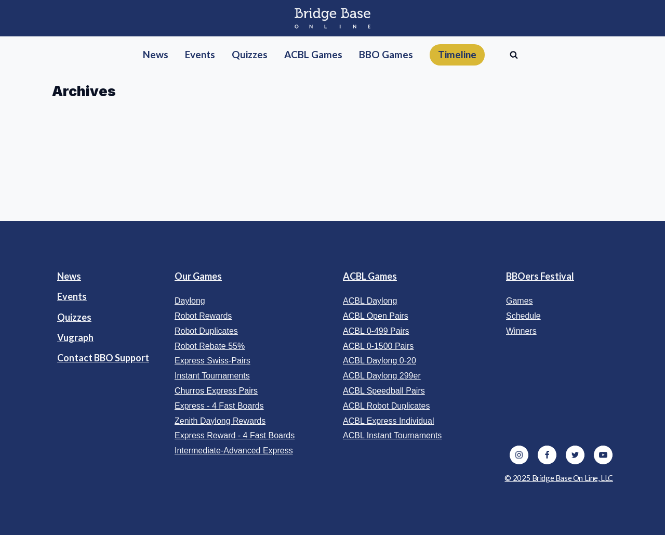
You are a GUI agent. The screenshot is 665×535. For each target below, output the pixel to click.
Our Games (198, 276)
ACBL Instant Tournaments (392, 435)
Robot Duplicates (206, 331)
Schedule (523, 315)
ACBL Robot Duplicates (386, 405)
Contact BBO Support (103, 357)
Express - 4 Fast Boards (219, 405)
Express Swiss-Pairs (212, 360)
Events (72, 296)
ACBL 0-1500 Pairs (378, 346)
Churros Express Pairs (216, 390)
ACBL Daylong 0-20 (379, 360)
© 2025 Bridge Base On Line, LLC (558, 477)
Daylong (190, 300)
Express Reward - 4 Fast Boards (235, 435)
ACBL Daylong (370, 300)
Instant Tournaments (212, 375)
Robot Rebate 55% (210, 346)
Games (519, 300)
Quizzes (74, 317)
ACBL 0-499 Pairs (376, 331)
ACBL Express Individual (388, 420)
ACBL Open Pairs (375, 315)
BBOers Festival (540, 276)
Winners (521, 331)
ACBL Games (370, 276)
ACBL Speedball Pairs (384, 390)
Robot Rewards (203, 315)
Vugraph (75, 337)
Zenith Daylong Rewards (220, 420)
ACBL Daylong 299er (382, 375)
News (69, 276)
